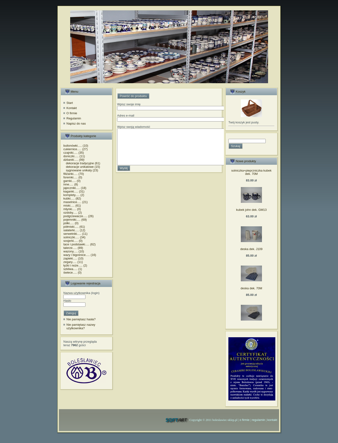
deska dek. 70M (251, 288)
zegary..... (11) (73, 262)
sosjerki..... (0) (73, 241)
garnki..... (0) (72, 181)
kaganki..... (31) (73, 191)
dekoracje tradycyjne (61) (81, 163)
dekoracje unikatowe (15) (81, 167)
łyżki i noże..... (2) (75, 265)
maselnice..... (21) (75, 202)
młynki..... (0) (72, 209)
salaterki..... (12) (74, 230)
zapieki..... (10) (73, 258)
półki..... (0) (70, 223)
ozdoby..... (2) (72, 212)
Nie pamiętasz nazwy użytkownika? (80, 326)
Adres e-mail (125, 115)
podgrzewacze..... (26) (78, 216)
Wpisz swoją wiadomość (133, 127)
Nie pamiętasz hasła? (81, 319)
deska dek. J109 (251, 249)
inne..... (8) (70, 184)
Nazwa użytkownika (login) (81, 293)
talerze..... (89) (73, 248)
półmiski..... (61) (74, 226)
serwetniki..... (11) (75, 233)
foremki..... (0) (72, 177)
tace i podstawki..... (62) (79, 244)
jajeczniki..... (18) (74, 188)
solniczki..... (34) (74, 237)
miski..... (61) (72, 205)
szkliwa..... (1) (72, 269)
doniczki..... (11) (74, 156)
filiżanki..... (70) (73, 174)
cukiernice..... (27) (75, 149)
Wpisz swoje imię (129, 104)
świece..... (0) (72, 272)
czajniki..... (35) (73, 152)
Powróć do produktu (133, 96)
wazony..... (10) (73, 251)
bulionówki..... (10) (75, 145)
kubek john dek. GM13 (251, 210)
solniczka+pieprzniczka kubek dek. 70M (251, 172)
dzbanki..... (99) (73, 159)
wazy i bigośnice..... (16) (79, 255)
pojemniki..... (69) (75, 219)
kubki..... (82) (72, 198)
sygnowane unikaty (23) (80, 170)
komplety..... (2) (73, 195)
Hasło (67, 300)
